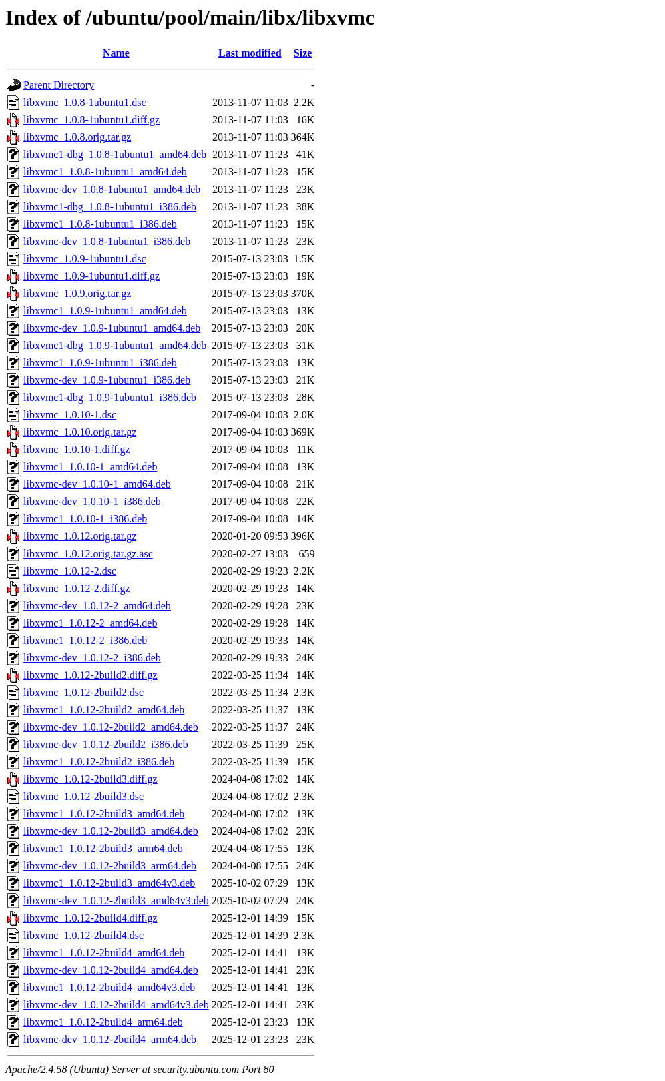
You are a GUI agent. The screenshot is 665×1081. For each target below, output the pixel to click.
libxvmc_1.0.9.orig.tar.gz (77, 293)
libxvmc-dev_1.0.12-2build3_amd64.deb (110, 831)
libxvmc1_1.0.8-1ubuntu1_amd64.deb (105, 171)
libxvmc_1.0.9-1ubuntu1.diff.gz (91, 276)
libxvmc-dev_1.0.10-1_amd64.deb (97, 484)
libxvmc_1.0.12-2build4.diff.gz (90, 918)
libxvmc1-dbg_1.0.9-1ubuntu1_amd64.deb (114, 345)
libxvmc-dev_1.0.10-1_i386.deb (92, 501)
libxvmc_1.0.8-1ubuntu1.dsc (84, 102)
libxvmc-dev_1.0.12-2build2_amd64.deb (110, 727)
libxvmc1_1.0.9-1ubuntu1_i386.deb (100, 362)
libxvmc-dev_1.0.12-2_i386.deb (92, 657)
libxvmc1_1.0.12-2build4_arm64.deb (103, 1022)
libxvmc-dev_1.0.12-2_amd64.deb (97, 605)
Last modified (250, 53)
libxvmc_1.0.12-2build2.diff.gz (90, 675)
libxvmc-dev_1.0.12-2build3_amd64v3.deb (116, 900)
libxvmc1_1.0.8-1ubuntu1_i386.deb (100, 224)
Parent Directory (58, 85)
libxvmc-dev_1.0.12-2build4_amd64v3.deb (116, 1004)
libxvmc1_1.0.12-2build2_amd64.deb (103, 709)
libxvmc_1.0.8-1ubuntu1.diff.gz (91, 119)
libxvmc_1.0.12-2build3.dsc (83, 796)
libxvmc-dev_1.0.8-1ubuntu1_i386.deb (106, 241)
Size (303, 53)
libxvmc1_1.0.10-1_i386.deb (85, 518)
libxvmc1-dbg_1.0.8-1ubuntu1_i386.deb (109, 206)
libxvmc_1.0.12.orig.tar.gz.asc (88, 553)
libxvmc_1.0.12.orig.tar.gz (79, 536)
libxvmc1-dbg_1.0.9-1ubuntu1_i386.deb (109, 397)
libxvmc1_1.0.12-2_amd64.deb (90, 623)
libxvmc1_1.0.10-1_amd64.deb (90, 466)
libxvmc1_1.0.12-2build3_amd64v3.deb (109, 883)
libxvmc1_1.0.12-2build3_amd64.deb (103, 813)
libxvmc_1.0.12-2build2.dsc (83, 692)
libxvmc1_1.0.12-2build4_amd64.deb (103, 952)
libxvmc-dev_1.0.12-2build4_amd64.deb (110, 970)
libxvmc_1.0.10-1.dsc (69, 414)
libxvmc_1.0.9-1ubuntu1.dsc (84, 258)
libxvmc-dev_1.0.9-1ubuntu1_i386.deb (106, 380)
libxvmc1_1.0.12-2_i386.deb (85, 640)
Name (116, 53)
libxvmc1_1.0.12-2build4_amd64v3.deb (109, 987)
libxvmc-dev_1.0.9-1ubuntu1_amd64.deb (111, 328)
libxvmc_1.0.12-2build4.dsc (83, 935)
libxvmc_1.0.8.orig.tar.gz (77, 137)
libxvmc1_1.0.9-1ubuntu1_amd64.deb (105, 310)
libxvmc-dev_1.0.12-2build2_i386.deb (105, 744)
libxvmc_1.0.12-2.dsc (69, 571)
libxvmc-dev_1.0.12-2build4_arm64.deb (109, 1039)
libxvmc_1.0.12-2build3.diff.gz (90, 779)
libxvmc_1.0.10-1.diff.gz (76, 449)
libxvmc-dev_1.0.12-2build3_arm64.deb (109, 865)
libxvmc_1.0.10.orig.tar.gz (79, 432)
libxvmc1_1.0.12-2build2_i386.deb (98, 761)
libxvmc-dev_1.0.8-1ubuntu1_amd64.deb (111, 189)
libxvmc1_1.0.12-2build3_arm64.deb (103, 848)
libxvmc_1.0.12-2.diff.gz (76, 588)
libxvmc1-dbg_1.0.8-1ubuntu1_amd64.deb (114, 154)
